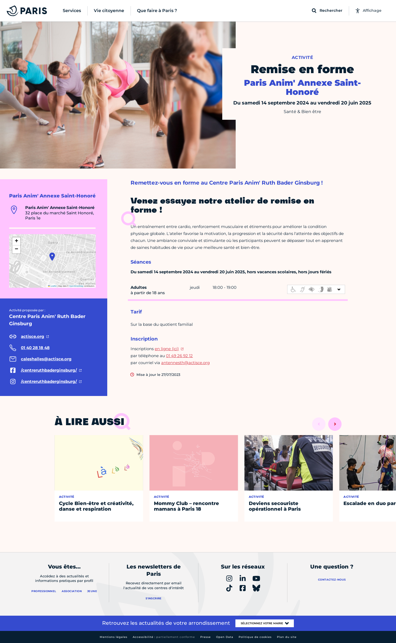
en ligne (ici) (167, 348)
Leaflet (52, 286)
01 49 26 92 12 (179, 355)
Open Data (224, 637)
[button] (52, 256)
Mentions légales (113, 637)
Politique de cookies (255, 637)
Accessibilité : (164, 637)
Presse (205, 637)
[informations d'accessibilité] (316, 289)
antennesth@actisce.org (185, 362)
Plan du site (287, 637)
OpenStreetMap (76, 286)
